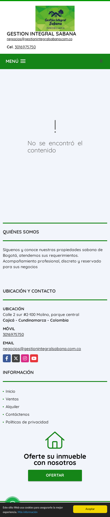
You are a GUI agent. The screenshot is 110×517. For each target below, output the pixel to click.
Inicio (10, 391)
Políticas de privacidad (27, 422)
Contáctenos (17, 414)
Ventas (12, 399)
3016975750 (25, 46)
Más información (27, 512)
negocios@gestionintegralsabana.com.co (39, 39)
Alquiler (13, 406)
